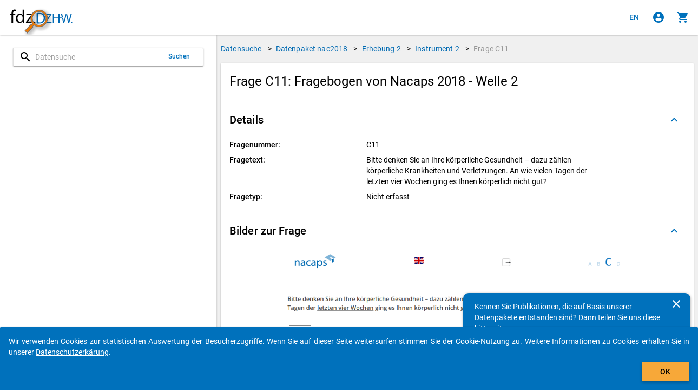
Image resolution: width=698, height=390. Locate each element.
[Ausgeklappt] (674, 120)
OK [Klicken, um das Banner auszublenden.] (665, 371)
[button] (457, 120)
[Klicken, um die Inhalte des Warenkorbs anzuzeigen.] (683, 17)
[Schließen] (676, 304)
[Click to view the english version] (634, 17)
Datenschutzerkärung (72, 352)
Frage (491, 48)
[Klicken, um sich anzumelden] (658, 17)
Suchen (179, 56)
